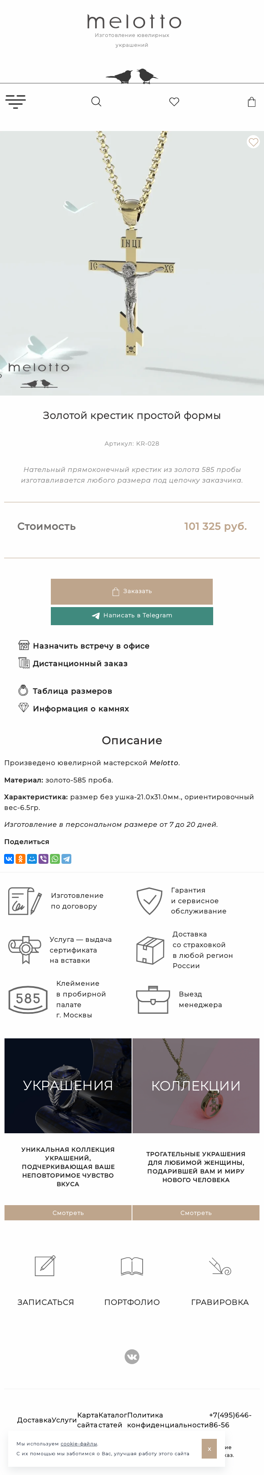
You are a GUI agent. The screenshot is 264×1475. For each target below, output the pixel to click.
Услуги (64, 1420)
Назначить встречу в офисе (84, 646)
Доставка (34, 1420)
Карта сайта (87, 1420)
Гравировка (220, 1281)
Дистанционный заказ (73, 663)
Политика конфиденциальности (168, 1420)
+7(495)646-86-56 (230, 1420)
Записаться (44, 1281)
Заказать (132, 591)
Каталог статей (112, 1420)
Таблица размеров (65, 691)
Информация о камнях (73, 708)
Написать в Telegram (132, 616)
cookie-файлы (79, 1444)
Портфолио (132, 1281)
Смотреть (68, 1212)
